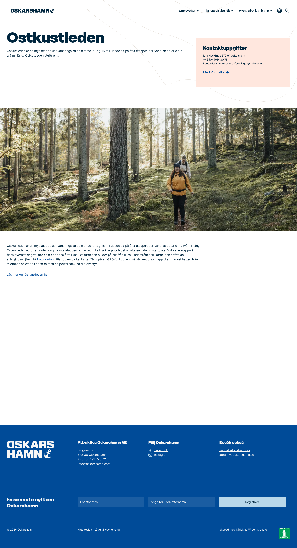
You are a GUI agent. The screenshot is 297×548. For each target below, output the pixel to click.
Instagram (161, 455)
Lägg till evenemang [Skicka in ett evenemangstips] (107, 529)
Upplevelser (189, 10)
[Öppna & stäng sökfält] (280, 10)
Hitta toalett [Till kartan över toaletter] (85, 529)
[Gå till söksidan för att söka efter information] (287, 10)
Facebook (161, 450)
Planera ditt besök (219, 10)
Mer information (216, 72)
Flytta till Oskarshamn (256, 10)
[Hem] (32, 11)
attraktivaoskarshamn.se (236, 455)
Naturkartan (45, 259)
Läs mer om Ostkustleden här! (28, 274)
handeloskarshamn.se (234, 450)
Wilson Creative (257, 529)
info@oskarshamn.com (94, 464)
